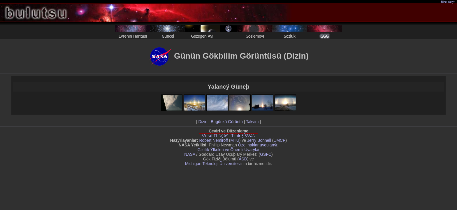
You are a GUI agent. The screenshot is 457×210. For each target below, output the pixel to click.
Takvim (252, 121)
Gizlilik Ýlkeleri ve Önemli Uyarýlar (228, 149)
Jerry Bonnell (259, 140)
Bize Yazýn (448, 2)
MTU (235, 140)
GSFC (265, 154)
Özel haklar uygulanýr (257, 145)
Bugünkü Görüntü (227, 121)
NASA (189, 154)
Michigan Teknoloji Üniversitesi (212, 163)
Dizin (202, 121)
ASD (243, 159)
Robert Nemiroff (213, 140)
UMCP (279, 140)
